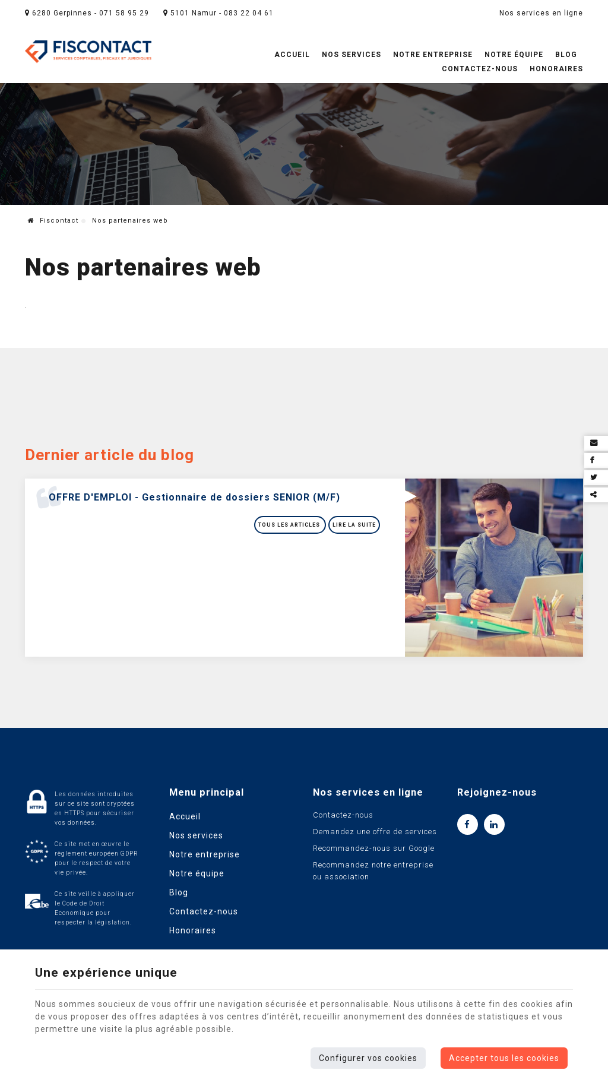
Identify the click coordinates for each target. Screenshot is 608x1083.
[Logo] (88, 52)
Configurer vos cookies (368, 1058)
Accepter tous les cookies (504, 1058)
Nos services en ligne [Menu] (368, 792)
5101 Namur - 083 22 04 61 (218, 13)
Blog (566, 54)
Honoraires (556, 69)
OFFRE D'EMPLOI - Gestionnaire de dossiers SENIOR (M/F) (194, 497)
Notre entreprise (433, 54)
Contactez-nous (480, 69)
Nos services (351, 54)
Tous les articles (290, 525)
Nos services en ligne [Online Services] (541, 13)
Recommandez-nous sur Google (374, 848)
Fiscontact (53, 220)
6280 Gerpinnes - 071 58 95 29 (87, 13)
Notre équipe (513, 54)
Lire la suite (354, 525)
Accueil (292, 54)
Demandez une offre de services (375, 831)
